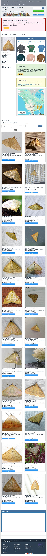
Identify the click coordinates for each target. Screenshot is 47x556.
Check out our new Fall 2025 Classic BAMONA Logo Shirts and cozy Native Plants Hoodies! (31, 42)
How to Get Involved (16, 547)
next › (25, 507)
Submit (40, 126)
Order (26, 123)
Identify (21, 1)
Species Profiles (6, 4)
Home (4, 1)
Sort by (15, 123)
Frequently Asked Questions (6, 551)
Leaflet (31, 114)
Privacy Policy (30, 540)
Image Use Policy (38, 540)
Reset (15, 130)
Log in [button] (36, 11)
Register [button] (36, 14)
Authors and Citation (5, 548)
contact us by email (21, 84)
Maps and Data (40, 1)
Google (37, 114)
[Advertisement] (23, 522)
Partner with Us (17, 549)
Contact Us (5, 541)
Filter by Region (4, 123)
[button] (2, 44)
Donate (24, 4)
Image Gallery (32, 1)
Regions (25, 1)
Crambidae (7, 52)
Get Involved (15, 1)
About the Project (6, 546)
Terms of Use (23, 540)
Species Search (14, 4)
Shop (20, 4)
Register (15, 551)
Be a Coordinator (17, 548)
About (8, 1)
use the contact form (30, 84)
